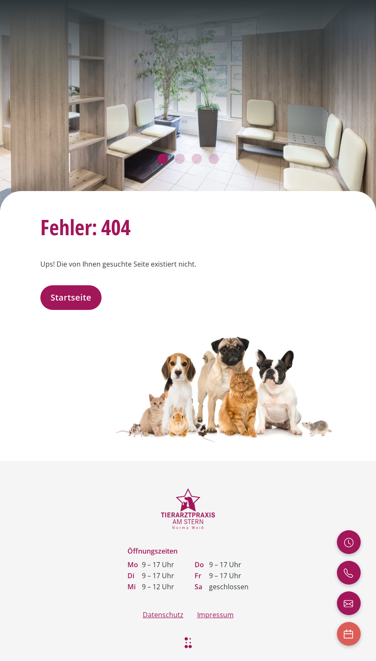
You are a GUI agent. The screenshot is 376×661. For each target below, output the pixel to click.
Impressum (215, 614)
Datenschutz (163, 614)
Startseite (71, 297)
